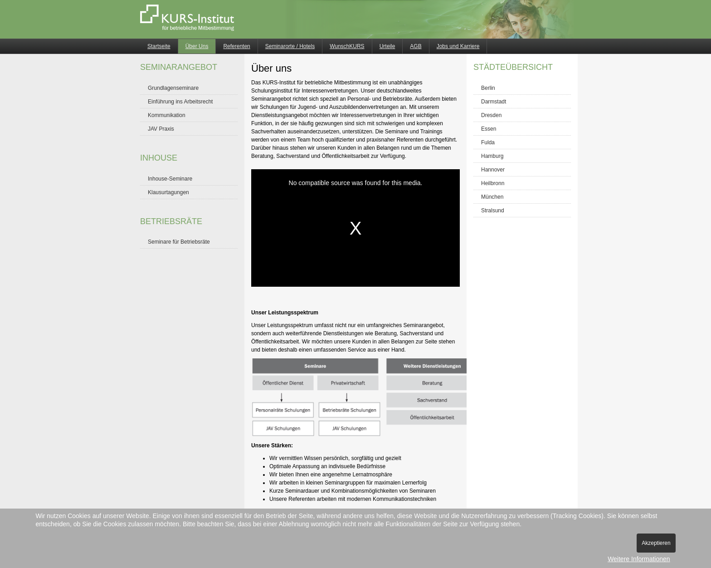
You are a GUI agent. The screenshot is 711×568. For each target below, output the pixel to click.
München (492, 197)
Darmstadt (493, 101)
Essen (488, 129)
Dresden (491, 115)
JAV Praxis (161, 129)
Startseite (158, 46)
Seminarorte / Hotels (290, 46)
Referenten (236, 46)
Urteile (387, 46)
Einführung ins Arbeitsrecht (180, 101)
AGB (415, 46)
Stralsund (492, 210)
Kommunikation (166, 115)
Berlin (488, 88)
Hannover (493, 169)
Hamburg (492, 156)
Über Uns (197, 46)
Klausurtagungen (168, 192)
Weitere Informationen (639, 559)
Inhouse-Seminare (170, 179)
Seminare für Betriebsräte (179, 242)
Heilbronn (492, 183)
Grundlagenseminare (173, 88)
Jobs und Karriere (458, 46)
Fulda (488, 142)
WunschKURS (347, 46)
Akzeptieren (656, 543)
